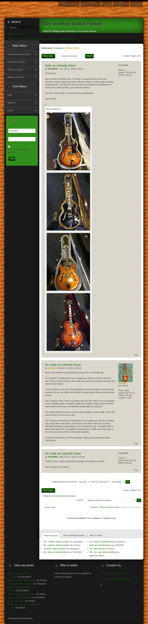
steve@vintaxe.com (115, 573)
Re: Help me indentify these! (56, 552)
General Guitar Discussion (62, 39)
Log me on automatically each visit (19, 150)
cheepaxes (59, 48)
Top (136, 355)
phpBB (81, 518)
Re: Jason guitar (96, 548)
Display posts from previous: (71, 482)
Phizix (76, 48)
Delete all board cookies (110, 507)
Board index (50, 507)
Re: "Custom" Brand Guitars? (57, 542)
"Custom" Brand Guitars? (55, 548)
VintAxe (68, 48)
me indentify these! (60, 65)
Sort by (100, 482)
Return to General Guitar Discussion (59, 496)
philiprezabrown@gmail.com (119, 579)
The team (94, 507)
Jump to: (80, 500)
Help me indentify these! (63, 364)
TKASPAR (123, 65)
